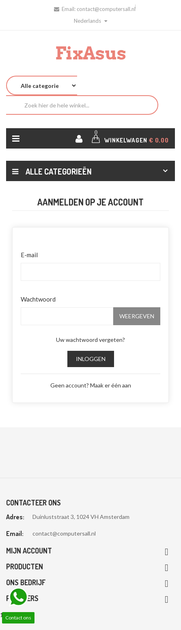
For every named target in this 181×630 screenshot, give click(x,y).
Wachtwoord (38, 299)
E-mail (29, 254)
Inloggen (91, 358)
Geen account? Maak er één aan (90, 385)
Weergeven (136, 316)
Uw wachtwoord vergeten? (90, 339)
